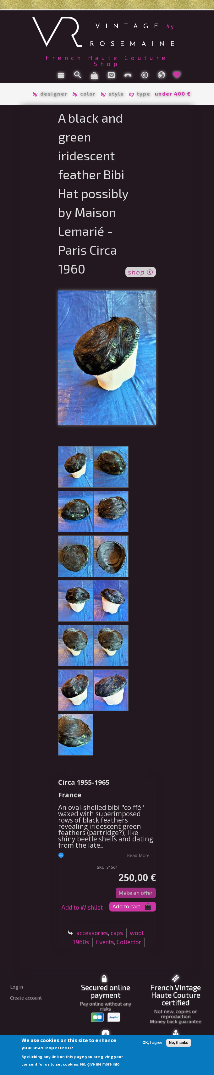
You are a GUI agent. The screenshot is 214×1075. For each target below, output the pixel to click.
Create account (26, 998)
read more (138, 855)
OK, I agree (152, 1042)
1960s (81, 941)
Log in (16, 987)
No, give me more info (99, 1064)
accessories (92, 932)
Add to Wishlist (82, 907)
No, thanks (178, 1042)
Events (105, 941)
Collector (129, 941)
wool (137, 932)
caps (117, 932)
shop (140, 271)
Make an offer (136, 892)
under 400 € (173, 94)
